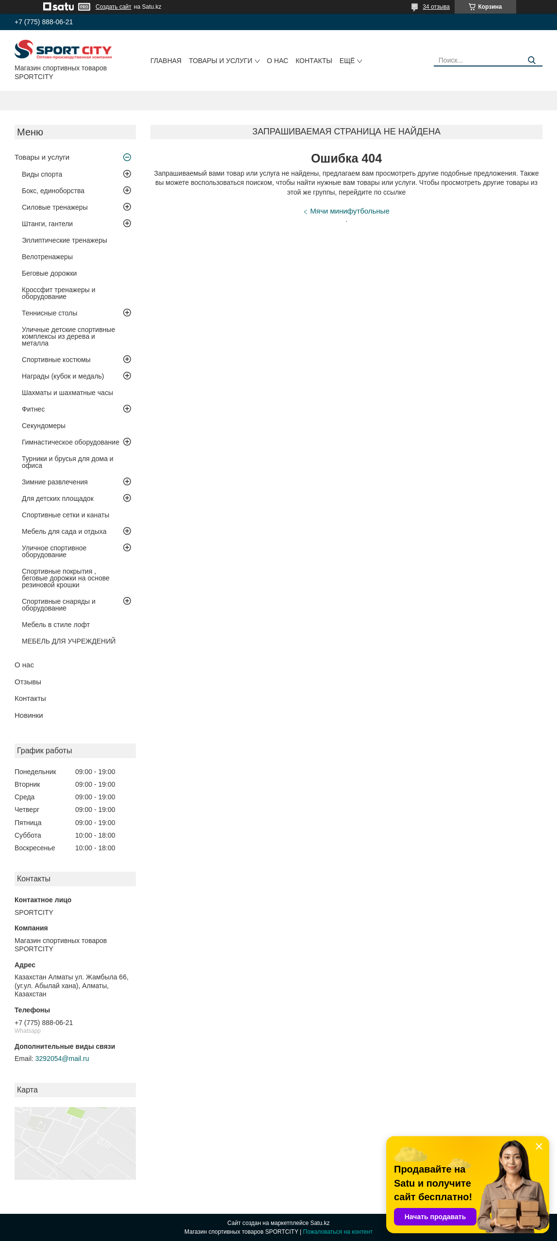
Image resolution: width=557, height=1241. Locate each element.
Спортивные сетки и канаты (65, 515)
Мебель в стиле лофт (56, 625)
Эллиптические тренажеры (64, 240)
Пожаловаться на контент (338, 1231)
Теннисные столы (49, 313)
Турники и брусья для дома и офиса (68, 462)
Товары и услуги (220, 61)
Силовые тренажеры (55, 207)
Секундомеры (44, 426)
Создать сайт (113, 6)
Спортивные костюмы (56, 360)
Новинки (29, 715)
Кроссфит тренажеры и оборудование (59, 293)
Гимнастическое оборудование (70, 442)
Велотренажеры (47, 257)
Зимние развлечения (55, 482)
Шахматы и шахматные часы (67, 393)
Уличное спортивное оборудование (54, 551)
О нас (277, 61)
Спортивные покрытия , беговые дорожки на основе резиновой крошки (66, 578)
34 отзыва (436, 6)
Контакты (313, 61)
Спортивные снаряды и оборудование (59, 604)
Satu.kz (319, 1223)
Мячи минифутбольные (349, 211)
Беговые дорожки (49, 273)
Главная (165, 61)
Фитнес (33, 409)
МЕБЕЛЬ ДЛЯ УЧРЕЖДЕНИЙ (68, 641)
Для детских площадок (58, 498)
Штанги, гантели (47, 224)
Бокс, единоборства (53, 191)
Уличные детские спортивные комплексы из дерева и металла (68, 336)
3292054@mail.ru (62, 1058)
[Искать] (531, 60)
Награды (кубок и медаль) (63, 376)
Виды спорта (42, 174)
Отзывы (28, 682)
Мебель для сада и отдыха (64, 531)
